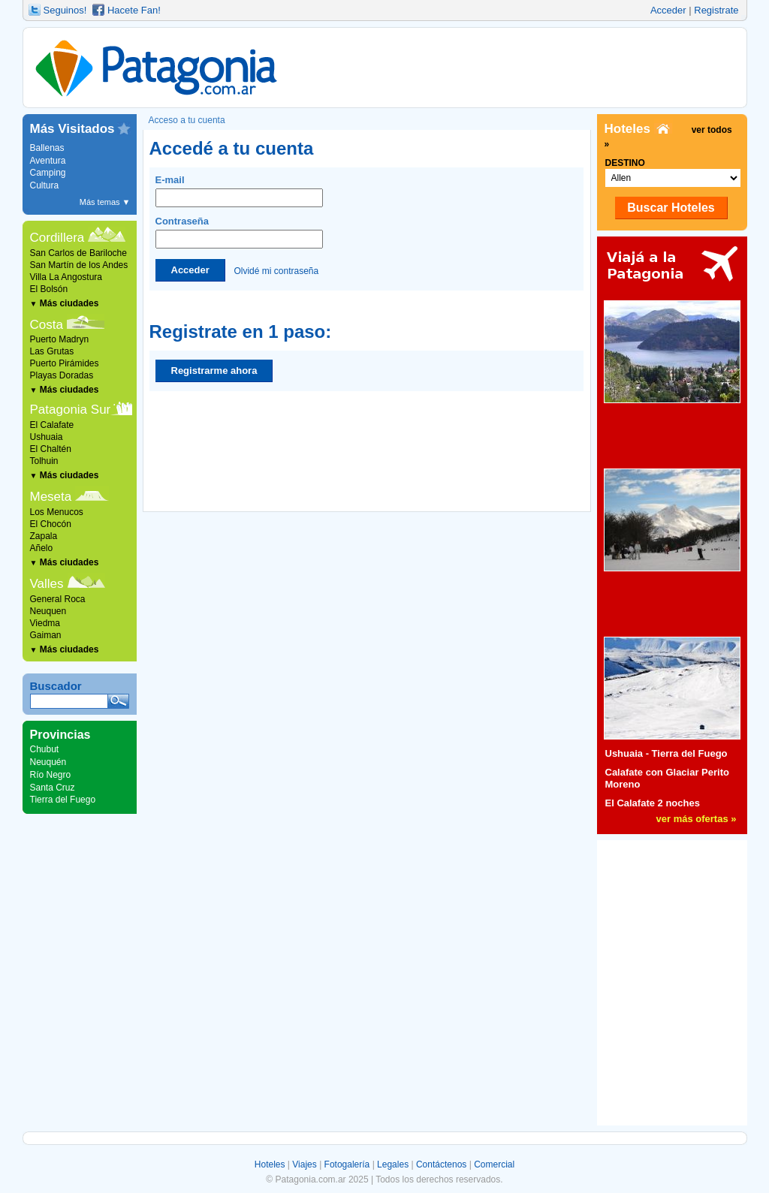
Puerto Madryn (59, 339)
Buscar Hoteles (671, 207)
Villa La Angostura (66, 277)
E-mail (239, 190)
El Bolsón (49, 289)
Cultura (44, 185)
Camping (48, 172)
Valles (47, 584)
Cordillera (57, 237)
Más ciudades (64, 303)
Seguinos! (65, 10)
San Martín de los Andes (79, 265)
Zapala (44, 536)
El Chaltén (50, 449)
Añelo (41, 548)
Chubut (44, 749)
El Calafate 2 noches (652, 803)
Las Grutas (52, 351)
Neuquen (48, 611)
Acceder (668, 10)
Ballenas (47, 148)
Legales (393, 1164)
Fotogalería (347, 1164)
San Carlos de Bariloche (78, 253)
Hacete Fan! (134, 10)
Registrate (716, 10)
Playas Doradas (62, 375)
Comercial (494, 1164)
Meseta (51, 497)
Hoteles (270, 1164)
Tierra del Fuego (63, 799)
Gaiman (46, 635)
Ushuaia (46, 437)
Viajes (304, 1164)
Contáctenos (441, 1164)
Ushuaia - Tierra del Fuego (666, 753)
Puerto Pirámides (64, 363)
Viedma (45, 623)
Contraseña (239, 232)
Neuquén (48, 762)
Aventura (48, 160)
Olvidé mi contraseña (276, 270)
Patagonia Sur (70, 409)
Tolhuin (44, 461)
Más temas (105, 201)
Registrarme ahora (214, 370)
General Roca (58, 599)
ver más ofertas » (696, 818)
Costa (46, 325)
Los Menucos (56, 512)
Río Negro (50, 775)
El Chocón (50, 524)
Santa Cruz (52, 787)
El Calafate (52, 425)
